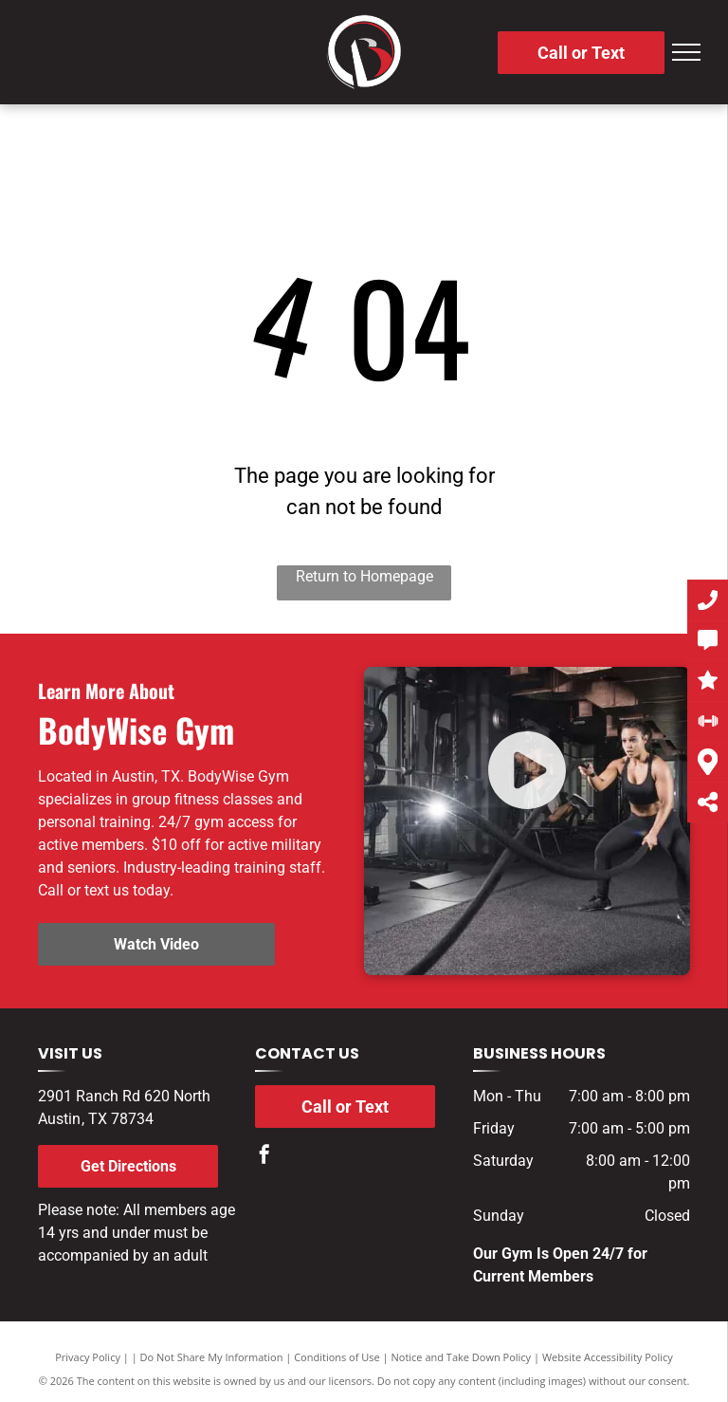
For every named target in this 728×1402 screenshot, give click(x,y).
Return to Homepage (364, 576)
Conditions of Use (337, 1357)
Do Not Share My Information (211, 1357)
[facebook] (264, 1156)
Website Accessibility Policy (607, 1357)
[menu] (686, 52)
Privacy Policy (87, 1357)
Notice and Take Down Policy (461, 1357)
